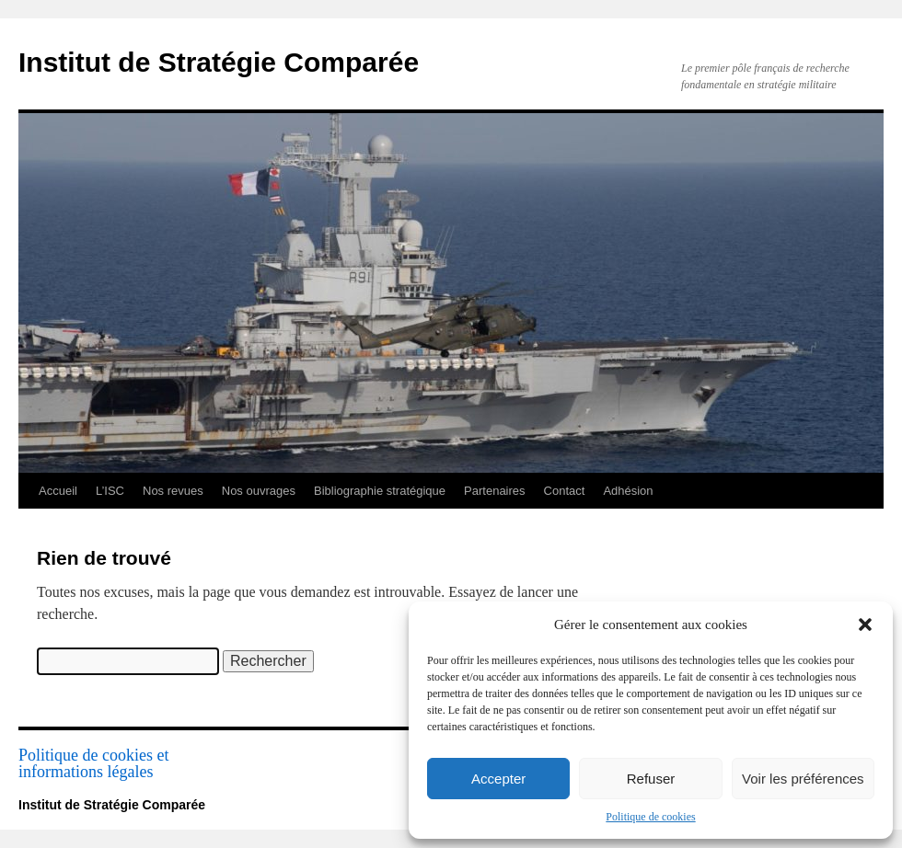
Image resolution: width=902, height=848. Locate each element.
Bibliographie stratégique (379, 491)
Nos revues (173, 491)
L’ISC (110, 491)
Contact (564, 491)
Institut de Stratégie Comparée (218, 62)
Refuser (651, 778)
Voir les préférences (803, 778)
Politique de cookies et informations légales (93, 763)
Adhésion (628, 491)
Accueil (58, 491)
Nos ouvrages (258, 491)
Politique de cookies (650, 816)
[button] (865, 624)
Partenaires (494, 491)
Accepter (498, 778)
